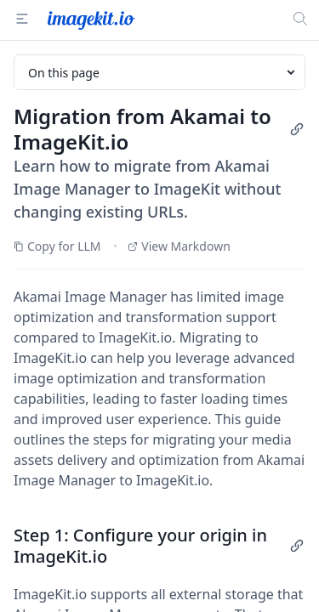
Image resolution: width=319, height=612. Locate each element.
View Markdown (179, 246)
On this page (163, 73)
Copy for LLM (57, 246)
